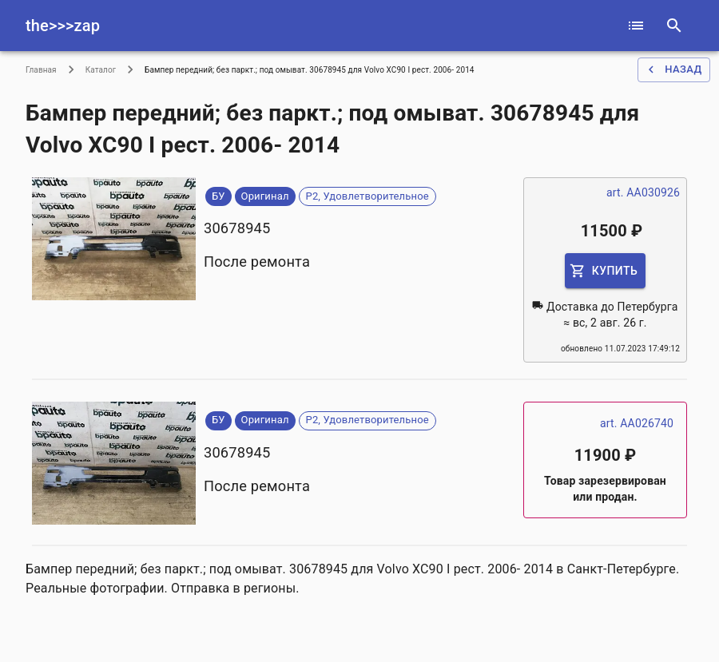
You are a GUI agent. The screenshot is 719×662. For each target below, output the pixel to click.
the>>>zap (63, 25)
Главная (41, 69)
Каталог (100, 69)
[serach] (674, 25)
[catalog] (636, 25)
